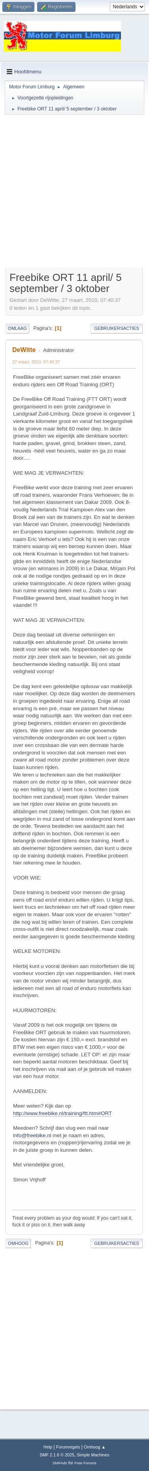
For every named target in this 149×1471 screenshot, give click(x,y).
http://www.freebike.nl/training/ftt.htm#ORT (62, 1113)
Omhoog (18, 1243)
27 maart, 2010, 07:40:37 (36, 361)
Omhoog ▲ (95, 1447)
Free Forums (85, 1463)
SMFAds (60, 1463)
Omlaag (17, 328)
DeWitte (24, 349)
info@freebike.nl (32, 1135)
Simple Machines (93, 1454)
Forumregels (68, 1447)
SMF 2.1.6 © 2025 (57, 1454)
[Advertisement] (74, 192)
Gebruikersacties (116, 328)
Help (47, 1447)
